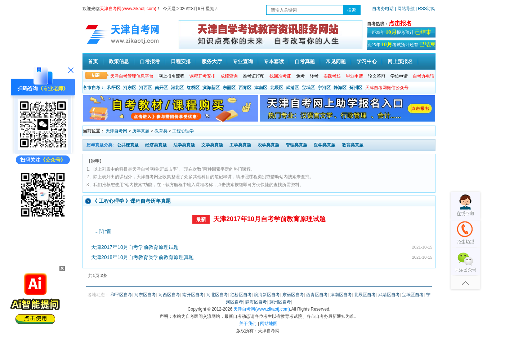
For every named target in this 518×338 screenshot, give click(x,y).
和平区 (113, 87)
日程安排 (181, 61)
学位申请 (399, 76)
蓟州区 (355, 87)
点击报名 (400, 23)
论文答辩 (376, 76)
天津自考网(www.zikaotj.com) (261, 309)
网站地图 (268, 323)
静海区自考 (256, 301)
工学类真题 (240, 145)
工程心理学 (183, 130)
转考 (314, 76)
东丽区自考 (293, 294)
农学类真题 (268, 145)
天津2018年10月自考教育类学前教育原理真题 (142, 257)
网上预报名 (400, 61)
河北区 (177, 87)
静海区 (340, 87)
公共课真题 (128, 145)
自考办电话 (383, 8)
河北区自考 (217, 294)
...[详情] (102, 231)
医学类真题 (324, 145)
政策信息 (119, 61)
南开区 (161, 87)
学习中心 (367, 61)
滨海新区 (211, 87)
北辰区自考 (365, 294)
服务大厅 (212, 61)
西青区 (244, 87)
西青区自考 (317, 294)
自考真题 (305, 61)
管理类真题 (296, 145)
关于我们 (247, 323)
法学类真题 (184, 145)
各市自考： (93, 87)
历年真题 (140, 130)
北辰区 (276, 87)
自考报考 (150, 61)
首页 (93, 61)
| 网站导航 (405, 8)
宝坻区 (308, 87)
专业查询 (243, 61)
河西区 (145, 87)
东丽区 (229, 87)
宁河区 (324, 87)
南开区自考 (193, 294)
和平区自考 (121, 294)
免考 (300, 76)
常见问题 (336, 61)
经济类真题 (156, 145)
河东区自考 (145, 294)
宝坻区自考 (413, 294)
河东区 (129, 87)
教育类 (161, 130)
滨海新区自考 (267, 294)
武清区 (292, 87)
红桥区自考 (241, 294)
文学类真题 (212, 145)
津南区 (260, 87)
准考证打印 (253, 76)
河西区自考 (169, 294)
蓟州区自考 (280, 301)
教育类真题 (352, 145)
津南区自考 (341, 294)
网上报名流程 (171, 76)
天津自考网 (116, 130)
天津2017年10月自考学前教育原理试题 (269, 219)
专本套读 (274, 61)
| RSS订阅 (426, 8)
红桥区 (193, 87)
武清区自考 (389, 294)
